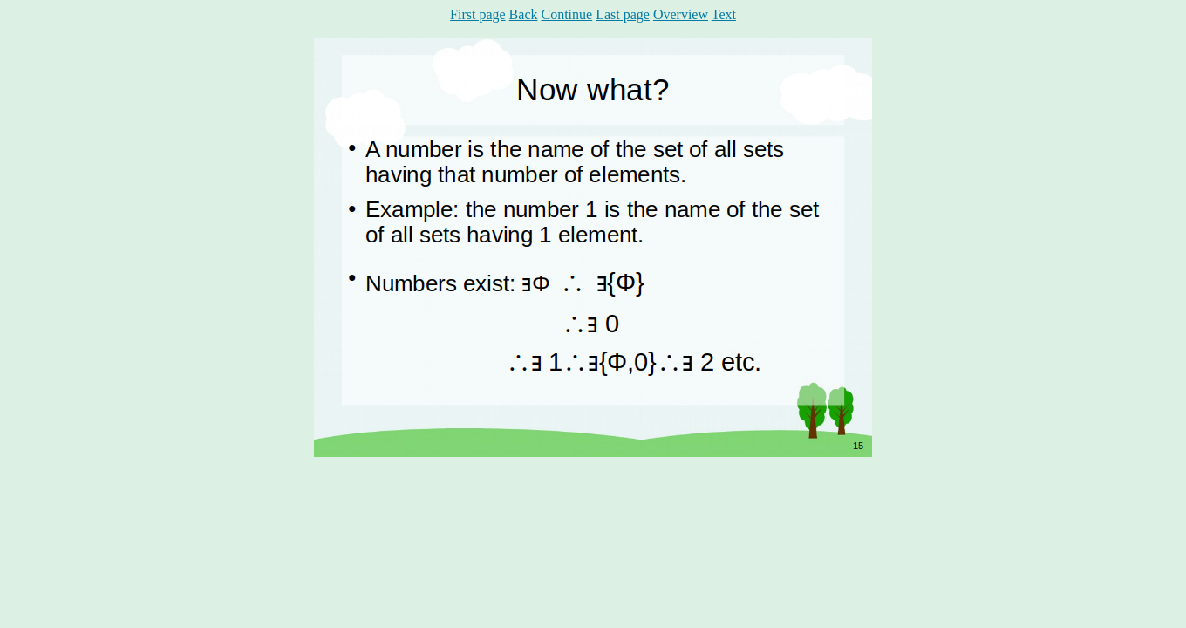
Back (523, 14)
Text (724, 14)
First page (478, 14)
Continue (566, 14)
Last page (623, 14)
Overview (680, 14)
